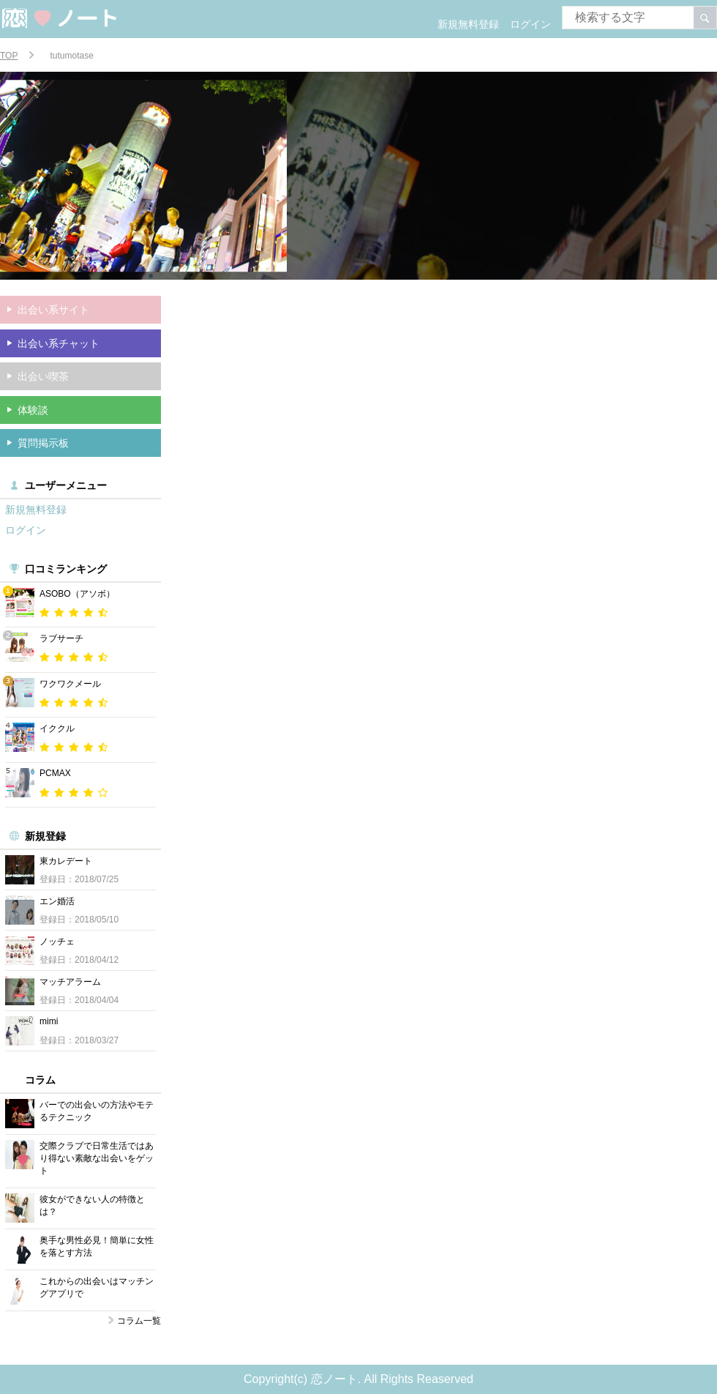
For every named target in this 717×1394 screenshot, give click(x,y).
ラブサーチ (61, 638)
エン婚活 (57, 901)
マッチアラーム (70, 982)
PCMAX (55, 773)
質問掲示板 (43, 443)
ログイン (530, 24)
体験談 (33, 410)
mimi (49, 1021)
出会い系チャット (59, 343)
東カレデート (66, 861)
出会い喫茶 (43, 376)
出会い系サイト (53, 310)
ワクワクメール (70, 684)
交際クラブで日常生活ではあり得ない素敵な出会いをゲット (97, 1158)
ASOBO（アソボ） (77, 594)
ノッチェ (57, 941)
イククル (57, 728)
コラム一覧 (139, 1320)
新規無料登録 (468, 24)
